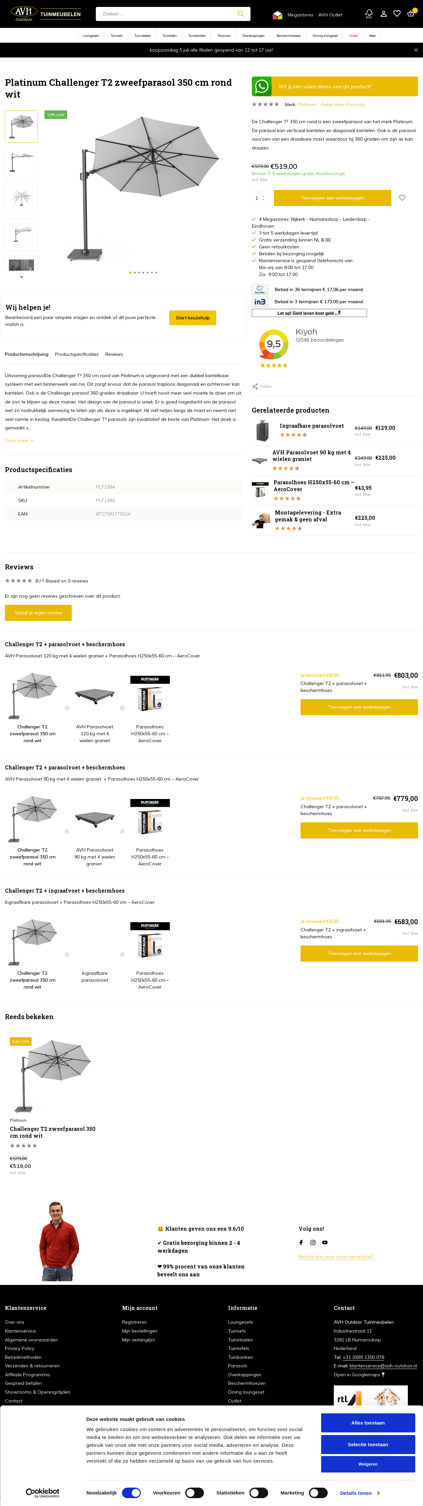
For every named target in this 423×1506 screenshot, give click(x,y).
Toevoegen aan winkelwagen (359, 707)
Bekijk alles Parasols (343, 104)
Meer (372, 35)
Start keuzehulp (193, 318)
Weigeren (368, 1464)
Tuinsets (117, 35)
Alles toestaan (368, 1423)
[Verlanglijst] (397, 14)
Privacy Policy (19, 1348)
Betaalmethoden (23, 1357)
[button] (130, 272)
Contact (13, 1401)
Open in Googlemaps (359, 1375)
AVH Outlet (330, 15)
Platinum (307, 104)
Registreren (134, 1322)
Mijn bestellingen (139, 1331)
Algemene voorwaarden (31, 1340)
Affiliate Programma (27, 1375)
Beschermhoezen (289, 35)
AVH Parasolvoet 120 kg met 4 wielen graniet (54, 656)
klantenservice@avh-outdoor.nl (383, 1366)
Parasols (224, 35)
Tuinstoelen (143, 35)
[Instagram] (313, 1243)
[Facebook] (301, 1243)
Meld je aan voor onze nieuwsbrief (336, 1257)
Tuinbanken (197, 35)
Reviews (114, 354)
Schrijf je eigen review (38, 613)
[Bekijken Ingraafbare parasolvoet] (263, 430)
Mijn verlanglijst (138, 1340)
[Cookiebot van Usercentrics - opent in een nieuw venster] (42, 1493)
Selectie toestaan (368, 1444)
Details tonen (355, 1493)
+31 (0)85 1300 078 (363, 1357)
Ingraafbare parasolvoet (312, 425)
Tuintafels (170, 35)
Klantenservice (20, 1331)
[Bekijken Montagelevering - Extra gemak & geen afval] (261, 521)
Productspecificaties (77, 354)
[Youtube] (325, 1243)
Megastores (300, 15)
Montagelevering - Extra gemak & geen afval (308, 516)
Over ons (14, 1322)
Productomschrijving (26, 354)
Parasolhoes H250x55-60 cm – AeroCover (314, 485)
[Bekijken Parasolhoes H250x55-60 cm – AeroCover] (260, 490)
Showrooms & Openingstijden (37, 1392)
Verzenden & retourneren (32, 1366)
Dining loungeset (325, 35)
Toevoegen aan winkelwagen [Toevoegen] (332, 198)
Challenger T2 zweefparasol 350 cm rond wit (52, 1132)
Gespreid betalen (23, 1383)
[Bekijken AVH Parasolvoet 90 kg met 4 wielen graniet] (260, 460)
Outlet (353, 35)
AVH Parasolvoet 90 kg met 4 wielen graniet (311, 456)
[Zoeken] (173, 14)
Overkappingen (254, 35)
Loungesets (91, 35)
